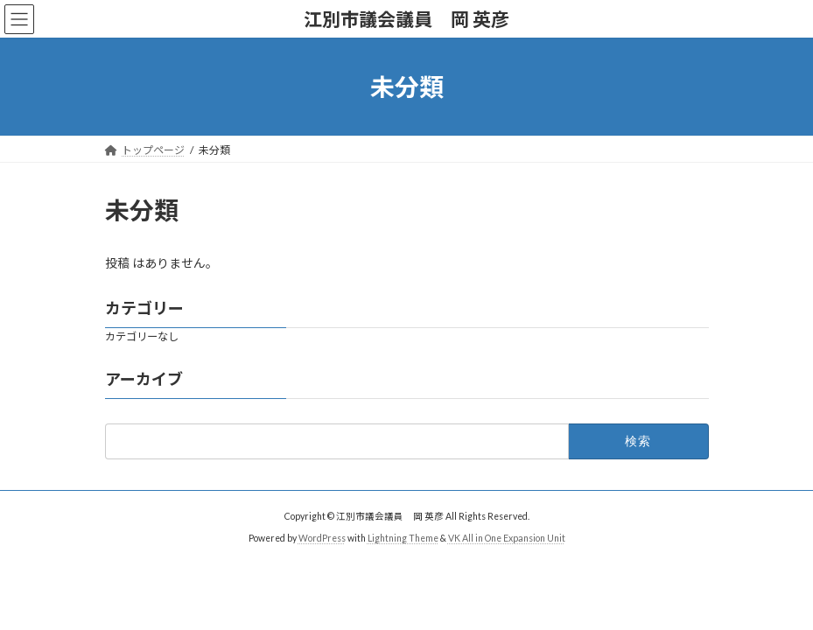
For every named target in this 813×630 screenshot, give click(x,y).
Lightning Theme (403, 538)
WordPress (322, 538)
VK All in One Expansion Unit (506, 538)
